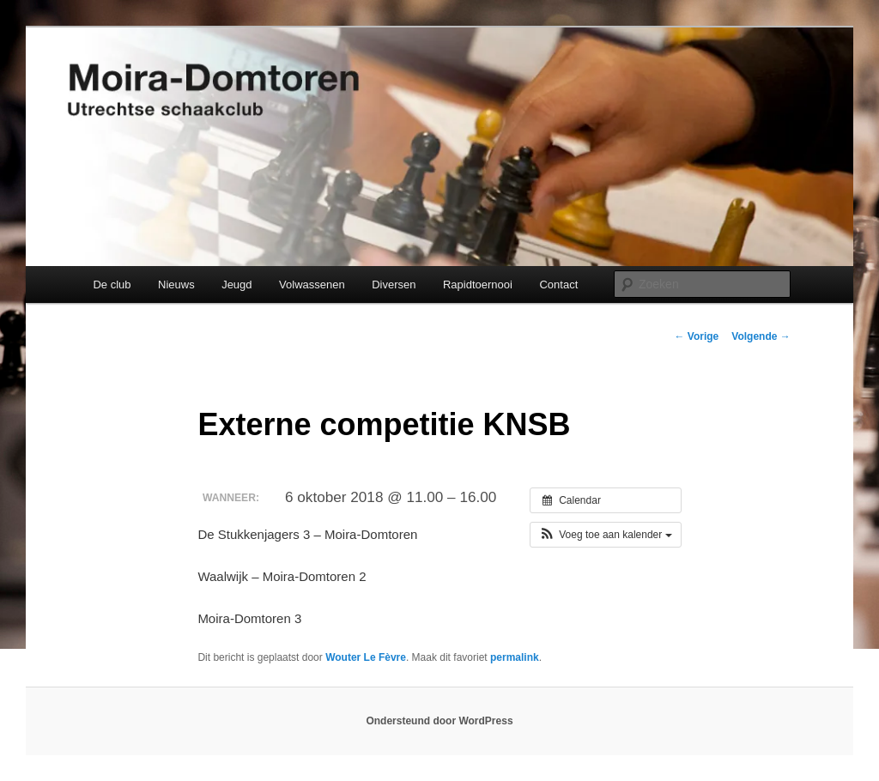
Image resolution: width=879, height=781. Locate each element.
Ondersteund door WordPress (439, 721)
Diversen (393, 284)
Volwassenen (312, 284)
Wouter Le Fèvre (365, 657)
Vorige (697, 336)
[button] (605, 535)
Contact (558, 284)
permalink (514, 657)
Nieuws (176, 284)
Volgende (760, 336)
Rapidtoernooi (477, 284)
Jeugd (236, 284)
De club (111, 284)
